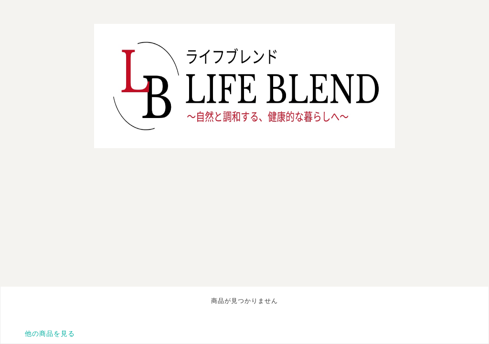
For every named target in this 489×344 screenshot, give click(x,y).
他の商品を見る (50, 333)
